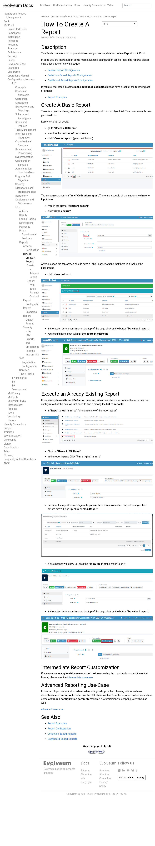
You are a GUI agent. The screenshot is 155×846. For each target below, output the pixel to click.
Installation (14, 36)
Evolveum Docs (18, 5)
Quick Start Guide (17, 29)
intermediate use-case (80, 677)
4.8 (13, 381)
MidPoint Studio (17, 401)
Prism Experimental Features (27, 234)
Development (19, 389)
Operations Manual (18, 75)
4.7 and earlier (19, 377)
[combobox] (119, 23)
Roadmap (13, 44)
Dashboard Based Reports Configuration (70, 80)
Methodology (15, 404)
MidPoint (45, 5)
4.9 (13, 385)
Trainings (9, 432)
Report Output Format (28, 319)
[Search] (136, 5)
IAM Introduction (62, 5)
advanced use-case (52, 709)
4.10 (13, 83)
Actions (23, 211)
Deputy (23, 215)
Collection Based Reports (62, 733)
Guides (11, 60)
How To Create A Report (29, 257)
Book (77, 5)
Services (24, 370)
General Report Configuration (64, 70)
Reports (23, 242)
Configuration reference (21, 79)
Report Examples (57, 97)
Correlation (21, 98)
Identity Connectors (94, 5)
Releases (13, 40)
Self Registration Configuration (28, 362)
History (12, 420)
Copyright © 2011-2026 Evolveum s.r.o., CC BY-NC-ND (96, 793)
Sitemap (85, 770)
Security (12, 56)
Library (7, 443)
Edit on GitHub (126, 777)
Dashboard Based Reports (62, 738)
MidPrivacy (14, 393)
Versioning (14, 416)
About (7, 463)
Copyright (86, 782)
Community (10, 439)
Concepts (20, 87)
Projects (12, 408)
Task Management (25, 129)
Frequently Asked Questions (20, 459)
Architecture (14, 52)
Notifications (26, 222)
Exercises (13, 67)
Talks (110, 5)
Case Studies (11, 447)
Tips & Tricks (26, 373)
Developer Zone (17, 64)
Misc (18, 207)
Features (13, 48)
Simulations (22, 102)
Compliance (14, 33)
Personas (24, 226)
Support (8, 428)
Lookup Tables (27, 218)
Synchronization (24, 157)
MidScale (13, 397)
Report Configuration (59, 728)
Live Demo (14, 71)
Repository (21, 195)
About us (104, 774)
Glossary (9, 455)
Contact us (105, 778)
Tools (11, 412)
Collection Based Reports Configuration (70, 75)
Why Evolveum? (12, 435)
